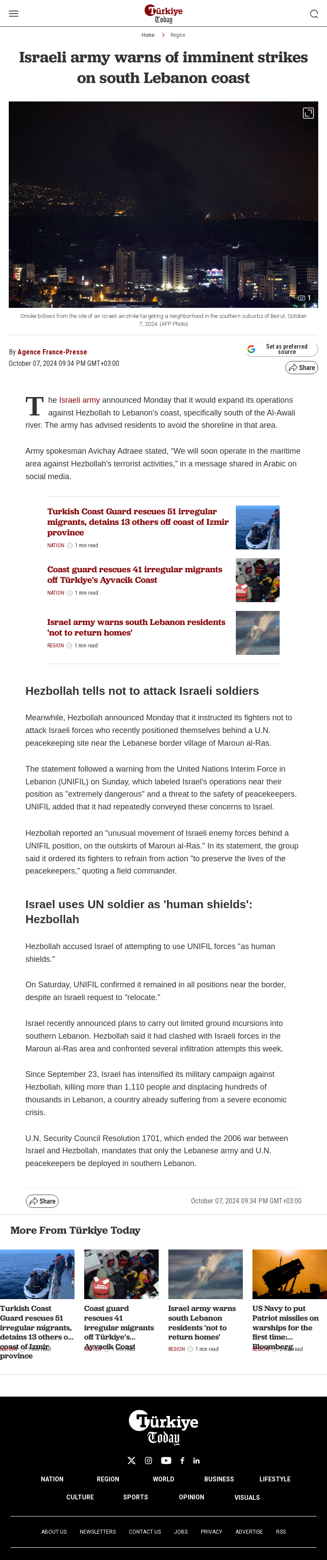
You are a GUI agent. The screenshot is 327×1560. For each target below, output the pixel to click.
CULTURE (80, 1497)
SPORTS (135, 1497)
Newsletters (98, 1532)
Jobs (181, 1532)
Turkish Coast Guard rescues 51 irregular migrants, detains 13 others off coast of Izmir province (138, 522)
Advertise (249, 1532)
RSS (281, 1532)
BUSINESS (219, 1479)
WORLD (163, 1479)
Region (178, 35)
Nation (55, 545)
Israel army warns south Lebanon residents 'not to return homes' (136, 627)
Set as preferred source (277, 349)
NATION (52, 1479)
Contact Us (145, 1532)
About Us (54, 1532)
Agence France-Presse (52, 352)
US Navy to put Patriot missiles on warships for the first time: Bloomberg (285, 1327)
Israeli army (79, 400)
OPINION (191, 1497)
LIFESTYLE (275, 1479)
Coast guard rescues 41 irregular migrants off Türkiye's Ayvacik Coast (134, 574)
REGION (108, 1479)
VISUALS (247, 1497)
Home (148, 35)
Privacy (211, 1532)
